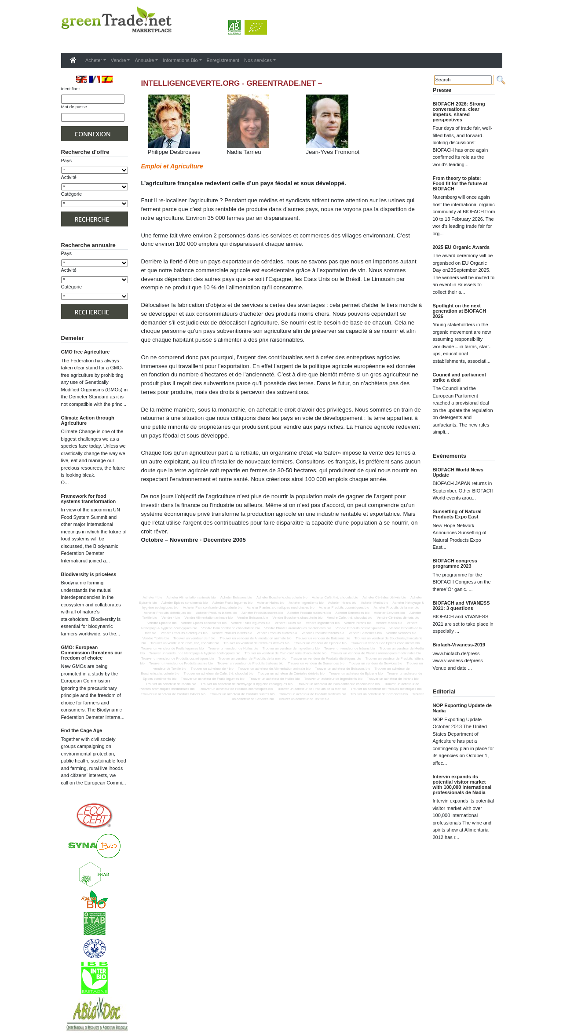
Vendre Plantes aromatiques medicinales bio (297, 628)
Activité (69, 177)
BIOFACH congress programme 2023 (455, 563)
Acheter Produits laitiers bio (216, 613)
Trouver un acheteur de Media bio (171, 684)
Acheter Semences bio (352, 613)
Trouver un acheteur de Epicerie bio (356, 673)
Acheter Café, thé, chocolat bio (335, 597)
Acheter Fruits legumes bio (232, 603)
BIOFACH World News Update (458, 472)
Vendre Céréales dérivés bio (398, 618)
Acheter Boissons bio (236, 597)
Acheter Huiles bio (270, 603)
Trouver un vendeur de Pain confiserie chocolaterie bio (285, 653)
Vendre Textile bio (156, 638)
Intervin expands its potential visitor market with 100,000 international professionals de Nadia (462, 784)
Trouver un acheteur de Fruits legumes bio (213, 679)
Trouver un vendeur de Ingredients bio (291, 648)
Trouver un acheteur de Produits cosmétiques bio (236, 689)
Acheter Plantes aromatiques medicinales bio (280, 607)
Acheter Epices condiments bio (184, 603)
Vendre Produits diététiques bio (184, 633)
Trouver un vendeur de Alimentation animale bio (255, 638)
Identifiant (70, 88)
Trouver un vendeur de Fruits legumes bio (172, 648)
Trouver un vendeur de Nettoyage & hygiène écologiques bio (194, 653)
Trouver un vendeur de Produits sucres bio (181, 663)
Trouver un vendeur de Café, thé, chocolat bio (184, 643)
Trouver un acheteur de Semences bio (379, 694)
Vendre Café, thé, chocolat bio (349, 618)
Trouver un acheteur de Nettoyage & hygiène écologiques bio (246, 684)
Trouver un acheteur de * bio (212, 669)
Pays (66, 160)
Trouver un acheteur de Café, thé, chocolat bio (218, 673)
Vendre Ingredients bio (323, 623)
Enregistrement (223, 60)
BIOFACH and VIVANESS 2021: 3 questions (461, 605)
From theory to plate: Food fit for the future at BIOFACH (460, 183)
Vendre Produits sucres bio (277, 633)
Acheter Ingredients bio (306, 603)
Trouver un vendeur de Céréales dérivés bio (256, 643)
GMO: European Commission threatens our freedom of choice (91, 652)
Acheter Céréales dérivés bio (384, 597)
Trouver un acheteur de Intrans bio (393, 679)
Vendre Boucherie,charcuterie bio (298, 618)
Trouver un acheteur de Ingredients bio (333, 679)
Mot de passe (74, 106)
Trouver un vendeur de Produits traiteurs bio (250, 663)
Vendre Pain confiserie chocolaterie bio (230, 628)
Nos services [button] (258, 60)
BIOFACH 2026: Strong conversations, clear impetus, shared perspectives (459, 111)
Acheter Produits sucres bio (262, 613)
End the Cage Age (81, 730)
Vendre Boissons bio (252, 618)
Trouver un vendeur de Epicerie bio (320, 643)
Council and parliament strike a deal (459, 377)
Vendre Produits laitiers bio (232, 633)
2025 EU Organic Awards (461, 247)
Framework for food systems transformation (88, 498)
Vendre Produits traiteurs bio (323, 633)
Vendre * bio (170, 618)
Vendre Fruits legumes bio (250, 623)
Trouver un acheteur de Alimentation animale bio (274, 669)
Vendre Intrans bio (357, 623)
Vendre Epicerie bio (162, 623)
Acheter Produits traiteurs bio (309, 613)
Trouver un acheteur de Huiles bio (274, 679)
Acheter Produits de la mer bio (396, 607)
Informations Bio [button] (180, 60)
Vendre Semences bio (365, 633)
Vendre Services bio (401, 633)
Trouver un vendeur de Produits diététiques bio (326, 658)
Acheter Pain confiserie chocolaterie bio (212, 607)
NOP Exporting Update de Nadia (462, 708)
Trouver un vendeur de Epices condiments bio (385, 643)
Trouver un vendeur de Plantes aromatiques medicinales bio (376, 653)
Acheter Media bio (374, 603)
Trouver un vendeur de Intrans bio (349, 648)
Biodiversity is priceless (89, 574)
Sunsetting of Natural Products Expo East (457, 514)
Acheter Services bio (389, 613)
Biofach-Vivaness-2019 (459, 644)
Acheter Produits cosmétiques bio (344, 607)
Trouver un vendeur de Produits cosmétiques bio (177, 658)
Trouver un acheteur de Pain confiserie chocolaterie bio (338, 684)
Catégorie (71, 194)
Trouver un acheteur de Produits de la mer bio (311, 689)
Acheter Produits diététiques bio (168, 613)
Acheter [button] (93, 60)
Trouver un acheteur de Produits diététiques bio (386, 689)
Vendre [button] (118, 60)
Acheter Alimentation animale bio (191, 597)
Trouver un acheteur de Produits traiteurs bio (312, 694)
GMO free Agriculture (85, 351)
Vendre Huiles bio (288, 623)
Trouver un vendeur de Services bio (375, 663)
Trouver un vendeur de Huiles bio (233, 648)
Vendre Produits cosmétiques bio (360, 628)
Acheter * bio (152, 597)
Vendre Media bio (389, 623)
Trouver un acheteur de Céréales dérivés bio (291, 673)
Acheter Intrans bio (342, 603)
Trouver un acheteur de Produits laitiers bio (173, 694)
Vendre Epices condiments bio (204, 623)
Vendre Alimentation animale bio (208, 618)
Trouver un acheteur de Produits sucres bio (242, 694)
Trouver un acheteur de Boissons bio (342, 669)
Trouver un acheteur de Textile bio (303, 699)
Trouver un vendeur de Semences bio (316, 663)
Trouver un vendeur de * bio (194, 638)
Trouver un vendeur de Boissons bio (323, 638)
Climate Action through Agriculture (87, 420)
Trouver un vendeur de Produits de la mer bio (252, 658)
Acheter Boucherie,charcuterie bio (281, 597)
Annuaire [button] (144, 60)
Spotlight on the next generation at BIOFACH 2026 (459, 311)
